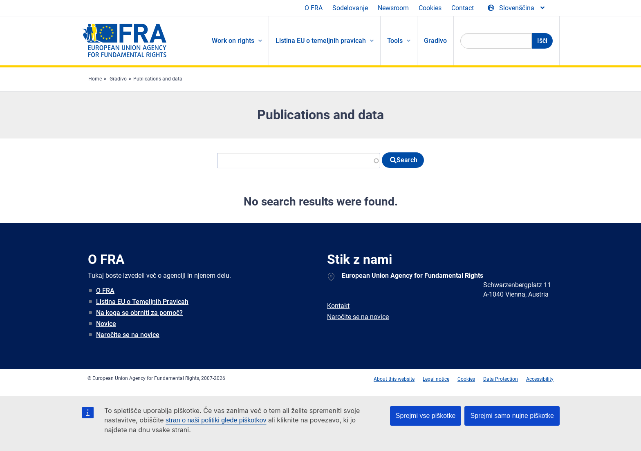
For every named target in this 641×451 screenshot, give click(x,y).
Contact (462, 8)
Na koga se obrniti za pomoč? (139, 313)
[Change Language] (516, 8)
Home (95, 79)
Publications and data (157, 79)
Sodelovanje (350, 8)
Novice (106, 324)
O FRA (314, 8)
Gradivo (118, 79)
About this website (394, 379)
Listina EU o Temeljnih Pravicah (142, 302)
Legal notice (436, 379)
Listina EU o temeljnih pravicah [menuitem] (321, 41)
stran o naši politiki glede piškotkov (216, 420)
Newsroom (393, 8)
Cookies (430, 8)
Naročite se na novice (127, 335)
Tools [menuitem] (395, 41)
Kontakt (338, 306)
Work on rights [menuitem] (233, 41)
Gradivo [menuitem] (435, 41)
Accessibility (540, 379)
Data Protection (500, 379)
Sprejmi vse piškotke (426, 415)
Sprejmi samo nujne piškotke (512, 415)
